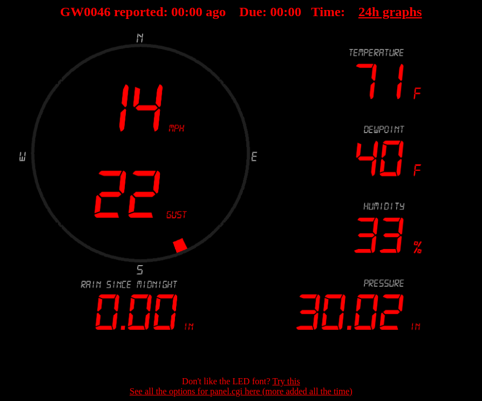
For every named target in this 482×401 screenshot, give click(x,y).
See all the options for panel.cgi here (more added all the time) (241, 391)
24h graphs (390, 11)
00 (177, 11)
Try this (286, 381)
